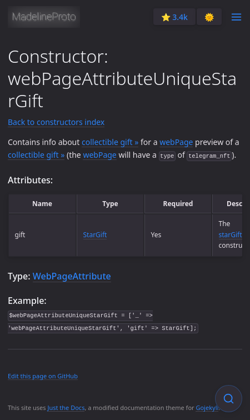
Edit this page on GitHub (43, 376)
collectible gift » (110, 142)
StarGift (95, 234)
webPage (176, 142)
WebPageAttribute (72, 276)
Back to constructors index (56, 122)
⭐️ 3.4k (174, 17)
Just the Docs (65, 407)
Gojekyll (207, 407)
